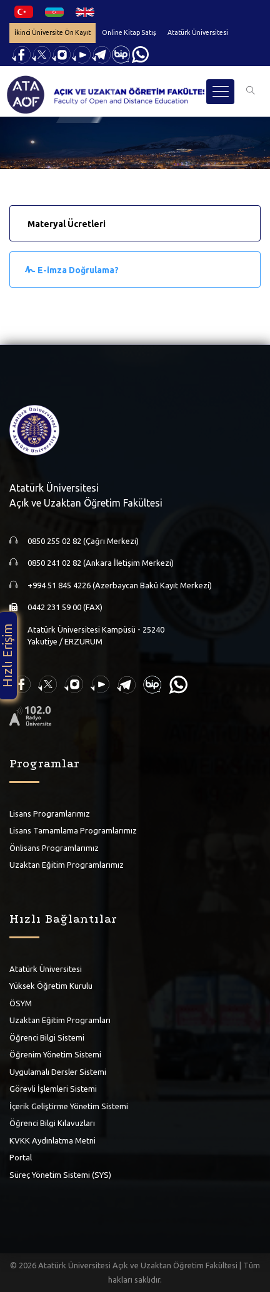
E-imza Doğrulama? (78, 270)
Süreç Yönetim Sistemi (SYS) (60, 1174)
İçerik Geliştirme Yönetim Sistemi (68, 1106)
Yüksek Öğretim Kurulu (50, 985)
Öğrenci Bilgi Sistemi (46, 1037)
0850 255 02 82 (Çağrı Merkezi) (83, 541)
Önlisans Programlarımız (54, 847)
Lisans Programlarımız (49, 813)
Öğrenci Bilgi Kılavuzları (52, 1123)
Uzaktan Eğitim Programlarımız (66, 864)
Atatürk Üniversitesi (198, 32)
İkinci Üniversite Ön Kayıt (52, 32)
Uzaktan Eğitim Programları (60, 1020)
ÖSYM (20, 1003)
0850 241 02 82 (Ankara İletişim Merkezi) (101, 562)
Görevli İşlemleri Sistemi (53, 1088)
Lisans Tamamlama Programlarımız (73, 830)
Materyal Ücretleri (67, 224)
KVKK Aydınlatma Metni (52, 1140)
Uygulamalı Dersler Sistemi (57, 1071)
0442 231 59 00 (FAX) (65, 607)
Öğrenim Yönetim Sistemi (55, 1054)
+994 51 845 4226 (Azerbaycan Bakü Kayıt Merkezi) (120, 585)
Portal (20, 1157)
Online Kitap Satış (129, 32)
